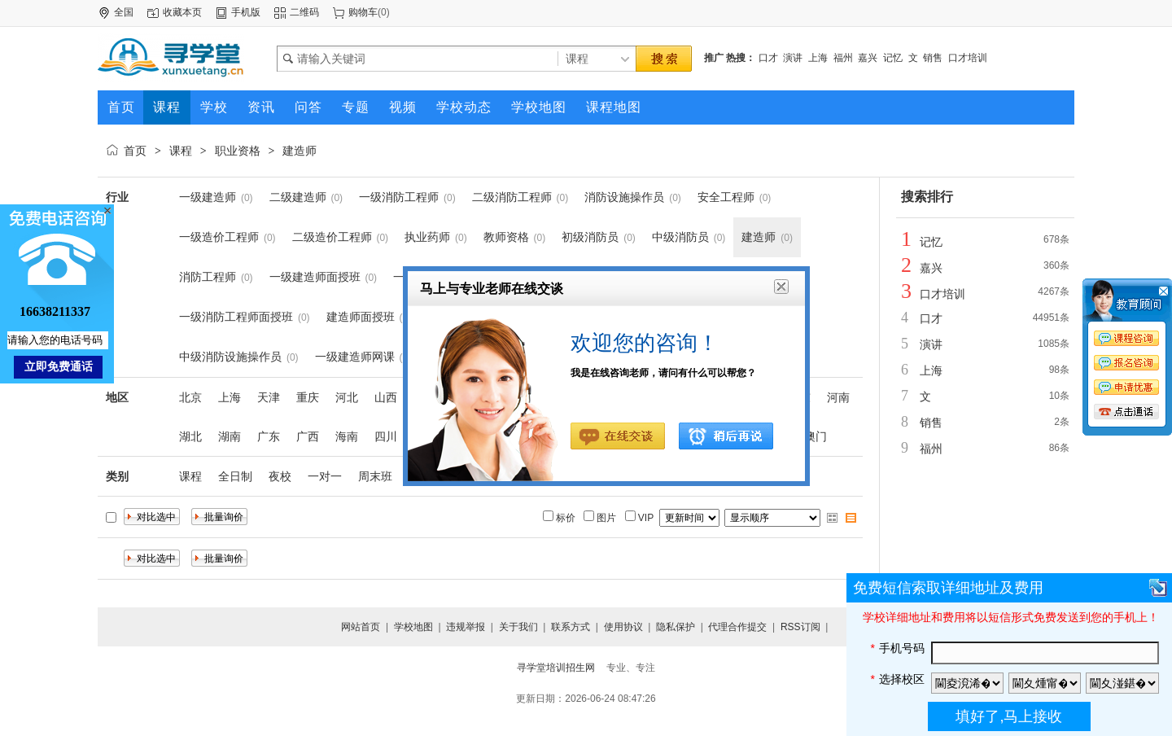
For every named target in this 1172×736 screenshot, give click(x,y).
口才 (768, 58)
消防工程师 (207, 276)
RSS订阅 (800, 627)
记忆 (893, 58)
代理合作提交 (737, 627)
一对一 (325, 476)
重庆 (307, 397)
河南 (838, 397)
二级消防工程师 (512, 197)
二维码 (304, 12)
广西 (307, 436)
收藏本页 (182, 12)
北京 (190, 397)
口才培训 (967, 58)
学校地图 (413, 627)
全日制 (235, 476)
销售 (932, 58)
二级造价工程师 (332, 236)
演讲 (792, 58)
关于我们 (518, 627)
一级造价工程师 (219, 236)
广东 (268, 436)
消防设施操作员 (624, 197)
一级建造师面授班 (315, 276)
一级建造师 (207, 197)
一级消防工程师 (399, 197)
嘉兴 (867, 58)
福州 (843, 58)
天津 (268, 397)
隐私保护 (675, 627)
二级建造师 (297, 197)
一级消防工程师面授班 (236, 316)
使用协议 (623, 627)
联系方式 (570, 627)
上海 (818, 58)
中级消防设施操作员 (230, 356)
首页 (135, 150)
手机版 (245, 12)
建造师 (299, 150)
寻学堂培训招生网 (556, 667)
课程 (180, 150)
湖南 (229, 436)
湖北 (190, 436)
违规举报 (465, 627)
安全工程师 (726, 197)
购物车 (363, 12)
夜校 (280, 476)
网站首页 (360, 627)
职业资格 (237, 150)
